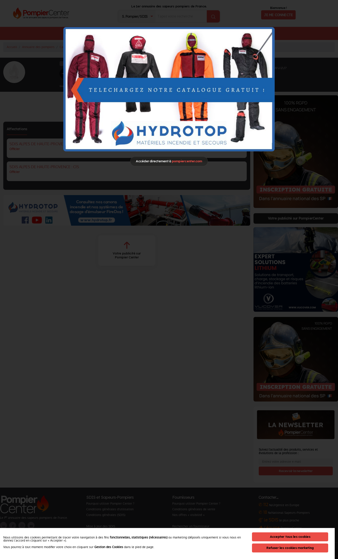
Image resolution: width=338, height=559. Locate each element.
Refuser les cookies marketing (290, 548)
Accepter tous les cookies (290, 537)
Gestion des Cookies (108, 547)
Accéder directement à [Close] (169, 161)
